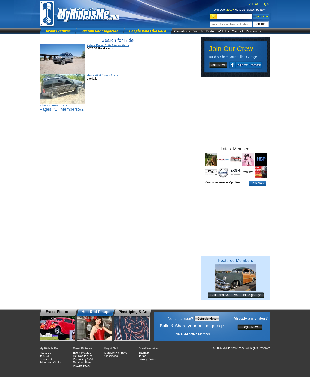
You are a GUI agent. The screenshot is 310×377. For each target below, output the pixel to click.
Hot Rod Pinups (82, 356)
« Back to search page (53, 105)
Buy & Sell (111, 348)
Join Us (198, 31)
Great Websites (149, 348)
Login (265, 4)
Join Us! (254, 4)
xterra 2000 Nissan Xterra (103, 75)
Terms (142, 356)
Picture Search (82, 365)
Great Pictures (58, 30)
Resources (253, 31)
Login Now (250, 327)
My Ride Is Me (49, 348)
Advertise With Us (50, 362)
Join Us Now (207, 318)
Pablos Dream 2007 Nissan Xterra (108, 45)
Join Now (218, 65)
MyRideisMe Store (115, 352)
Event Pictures (82, 352)
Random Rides (82, 362)
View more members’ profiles (222, 182)
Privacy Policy (147, 359)
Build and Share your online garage (235, 295)
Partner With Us (217, 31)
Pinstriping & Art (83, 359)
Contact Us (46, 359)
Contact (237, 31)
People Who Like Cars (147, 30)
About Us (45, 352)
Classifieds (182, 31)
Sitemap (144, 352)
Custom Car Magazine (100, 30)
